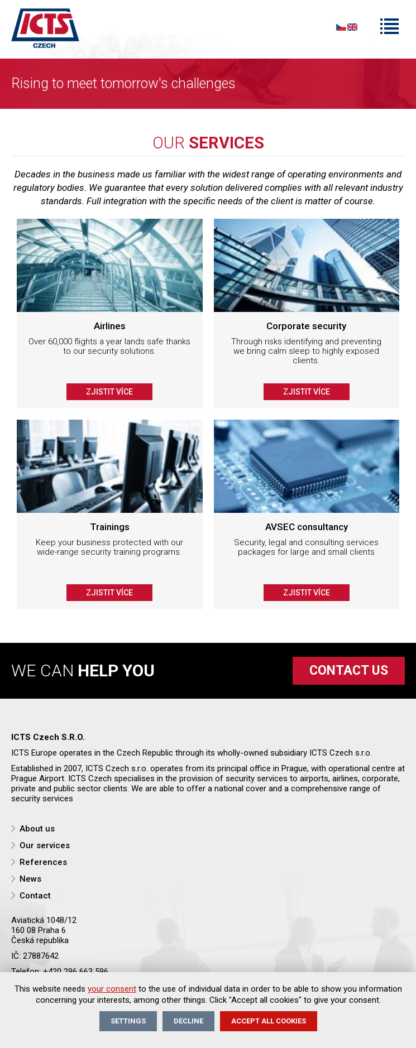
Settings (128, 1021)
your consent (112, 989)
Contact (35, 896)
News (30, 879)
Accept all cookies (268, 1021)
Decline (188, 1021)
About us (37, 829)
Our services (45, 845)
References (43, 862)
